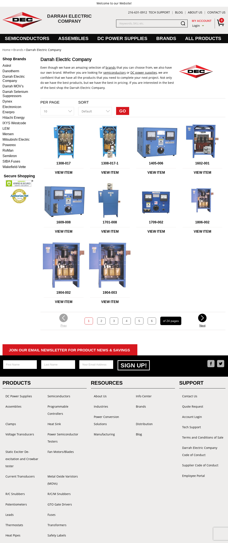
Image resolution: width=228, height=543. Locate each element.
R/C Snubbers (12, 459)
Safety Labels (54, 492)
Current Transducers (17, 450)
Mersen (8, 134)
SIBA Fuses (11, 161)
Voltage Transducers (17, 419)
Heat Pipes (10, 492)
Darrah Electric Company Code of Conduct (200, 439)
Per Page (50, 102)
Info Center (141, 394)
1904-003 (110, 292)
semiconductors (114, 73)
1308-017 (63, 163)
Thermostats (11, 484)
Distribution (141, 411)
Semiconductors (27, 38)
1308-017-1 (109, 163)
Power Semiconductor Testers (60, 422)
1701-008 (110, 222)
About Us (195, 12)
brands (111, 67)
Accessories (53, 501)
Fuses (49, 476)
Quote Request (189, 402)
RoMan (8, 150)
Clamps (8, 411)
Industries (98, 402)
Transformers (54, 484)
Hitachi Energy (14, 117)
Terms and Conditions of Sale (199, 428)
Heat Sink (51, 411)
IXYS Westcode (14, 123)
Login (196, 26)
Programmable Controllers (63, 402)
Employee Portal (190, 460)
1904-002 (63, 292)
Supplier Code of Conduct (197, 452)
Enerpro (9, 112)
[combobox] (57, 111)
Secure (19, 176)
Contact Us (216, 12)
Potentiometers (13, 467)
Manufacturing (101, 419)
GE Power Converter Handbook (16, 504)
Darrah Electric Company (14, 79)
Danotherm (11, 71)
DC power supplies (143, 73)
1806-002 (202, 222)
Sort (83, 102)
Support (191, 381)
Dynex (7, 101)
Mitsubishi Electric (16, 139)
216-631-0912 (137, 12)
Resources (107, 381)
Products (17, 381)
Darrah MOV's (13, 86)
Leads (7, 476)
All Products (203, 38)
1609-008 (63, 222)
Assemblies (73, 38)
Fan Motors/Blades (58, 435)
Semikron (10, 156)
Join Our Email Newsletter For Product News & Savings (69, 350)
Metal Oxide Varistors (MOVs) (65, 450)
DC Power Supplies (122, 38)
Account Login (189, 411)
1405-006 (156, 163)
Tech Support (159, 12)
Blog (179, 12)
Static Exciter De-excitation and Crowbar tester (21, 438)
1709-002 (156, 222)
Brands (166, 38)
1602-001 (202, 163)
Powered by (142, 535)
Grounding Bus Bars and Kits (23, 516)
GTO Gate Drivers (57, 467)
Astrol (7, 65)
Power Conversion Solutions (110, 411)
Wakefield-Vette (14, 167)
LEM (6, 128)
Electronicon (12, 107)
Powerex (9, 145)
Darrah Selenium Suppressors (15, 94)
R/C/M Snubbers (56, 459)
